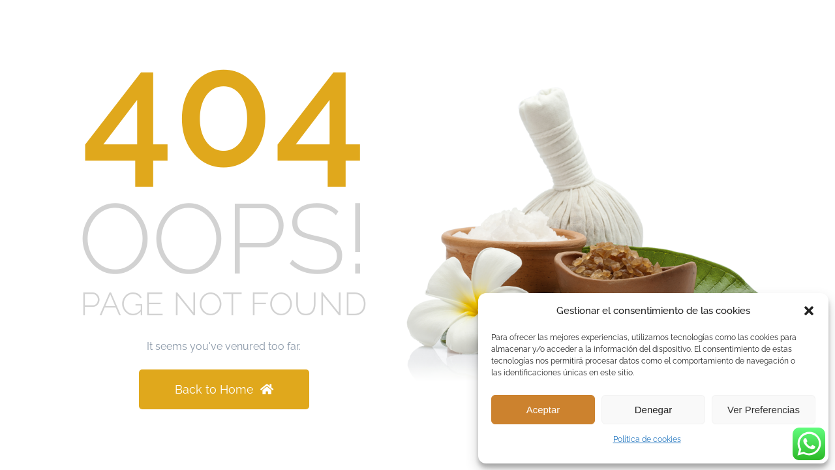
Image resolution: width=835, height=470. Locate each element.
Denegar (654, 409)
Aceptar (543, 409)
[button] (808, 310)
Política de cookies (647, 439)
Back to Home (224, 389)
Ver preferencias (763, 409)
